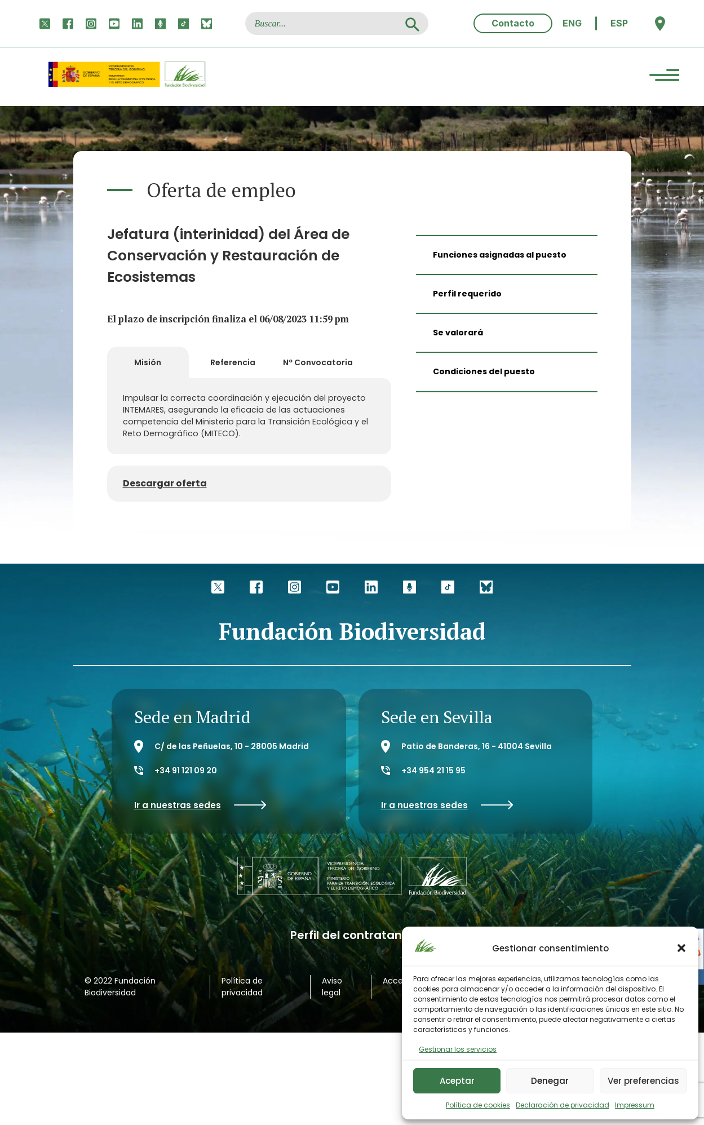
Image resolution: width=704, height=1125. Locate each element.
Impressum (634, 1105)
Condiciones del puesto (484, 371)
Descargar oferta (165, 482)
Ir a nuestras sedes (200, 804)
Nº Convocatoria (318, 361)
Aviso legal (332, 985)
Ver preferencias (643, 1081)
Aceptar (457, 1081)
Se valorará (458, 332)
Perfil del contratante (352, 934)
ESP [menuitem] (619, 23)
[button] (681, 948)
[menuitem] (572, 23)
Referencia (232, 361)
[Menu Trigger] (664, 76)
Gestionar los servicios (458, 1049)
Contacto (513, 23)
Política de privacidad (242, 985)
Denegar (550, 1081)
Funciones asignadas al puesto (499, 254)
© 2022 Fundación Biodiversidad (120, 985)
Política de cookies (478, 1105)
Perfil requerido (467, 293)
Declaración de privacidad (562, 1105)
